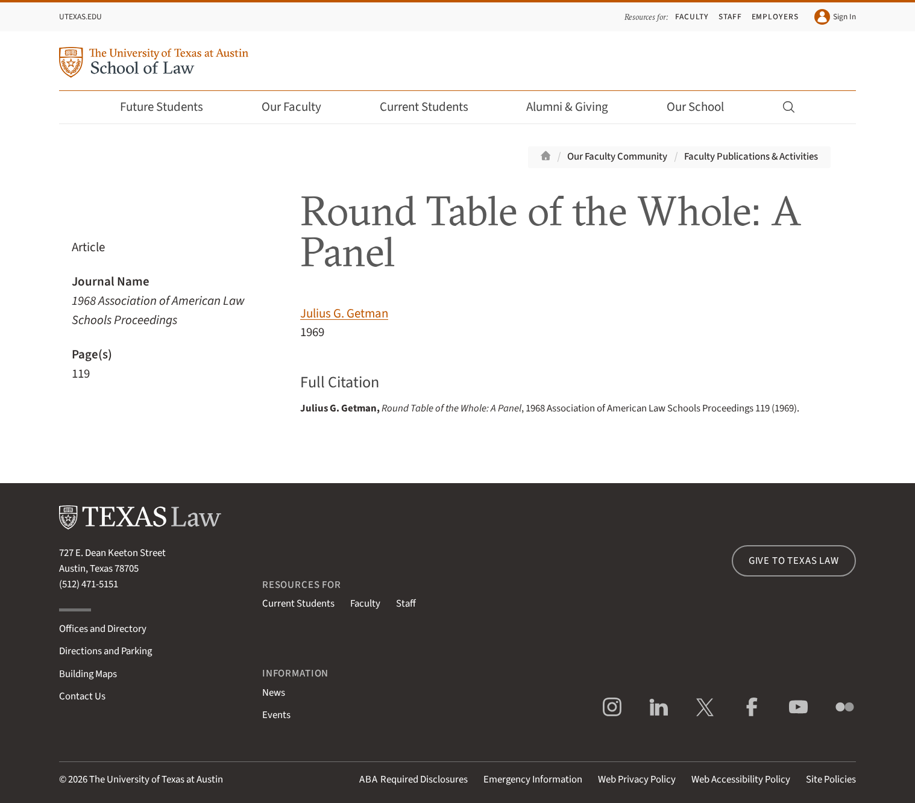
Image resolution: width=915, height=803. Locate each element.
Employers (775, 16)
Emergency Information (532, 779)
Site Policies (831, 779)
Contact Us (82, 696)
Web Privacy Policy (637, 779)
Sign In (835, 17)
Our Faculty (300, 107)
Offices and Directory (102, 629)
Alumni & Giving (575, 107)
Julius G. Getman (344, 313)
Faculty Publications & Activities (751, 156)
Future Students (169, 107)
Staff (730, 16)
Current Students (432, 107)
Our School (703, 107)
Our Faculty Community (617, 156)
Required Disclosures (413, 779)
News (273, 693)
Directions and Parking (105, 651)
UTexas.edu (80, 16)
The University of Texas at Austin (156, 779)
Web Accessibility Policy (740, 779)
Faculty (692, 16)
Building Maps (88, 674)
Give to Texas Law (794, 561)
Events (276, 715)
